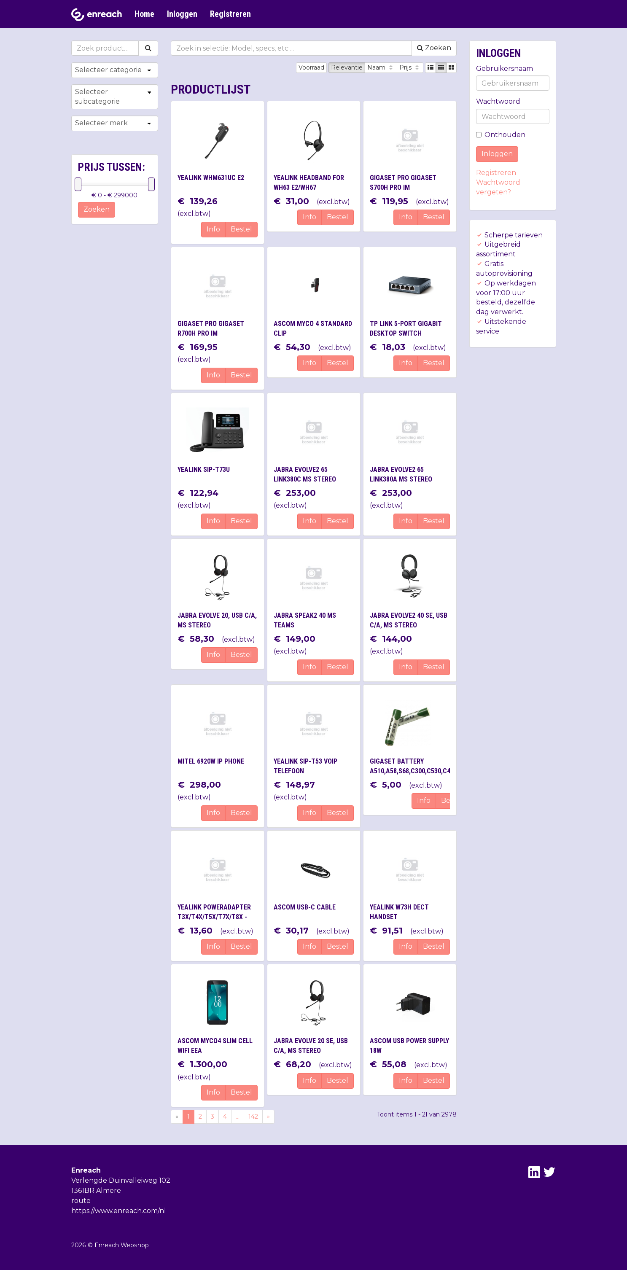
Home (144, 14)
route (81, 1201)
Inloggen (182, 14)
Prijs (410, 67)
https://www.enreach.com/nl (118, 1211)
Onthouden (500, 135)
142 (253, 1116)
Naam (381, 67)
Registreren (230, 14)
